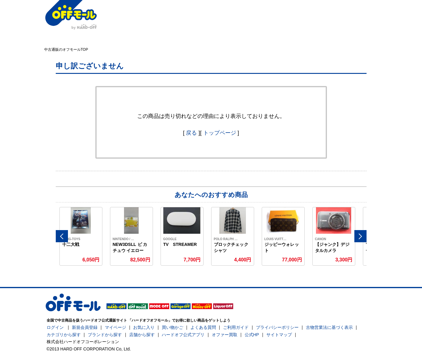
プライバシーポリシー (277, 327)
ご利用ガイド (236, 327)
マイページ (115, 327)
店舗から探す (142, 334)
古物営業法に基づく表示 (329, 327)
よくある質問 (203, 327)
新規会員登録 (85, 327)
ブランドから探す (105, 334)
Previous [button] (62, 236)
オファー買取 (224, 334)
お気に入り (143, 327)
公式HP (252, 334)
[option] (81, 236)
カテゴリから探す (64, 334)
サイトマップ (279, 334)
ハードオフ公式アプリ (183, 334)
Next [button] (360, 236)
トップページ (219, 133)
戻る (191, 133)
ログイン (55, 327)
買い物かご (172, 327)
